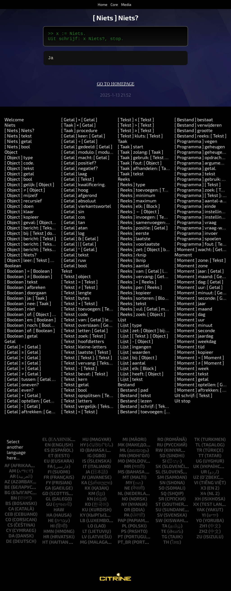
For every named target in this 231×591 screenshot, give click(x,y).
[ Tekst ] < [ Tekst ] (79, 414)
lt (84, 533)
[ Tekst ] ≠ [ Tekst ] (79, 289)
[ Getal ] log (72, 235)
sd (162, 458)
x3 (203, 490)
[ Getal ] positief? (78, 165)
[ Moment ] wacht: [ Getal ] (201, 252)
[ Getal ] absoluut (78, 203)
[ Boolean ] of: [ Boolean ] (30, 333)
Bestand (126, 387)
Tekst (66, 273)
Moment (183, 257)
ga (48, 490)
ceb (9, 516)
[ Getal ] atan (74, 230)
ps (124, 533)
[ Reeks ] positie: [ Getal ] (143, 230)
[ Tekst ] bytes (75, 300)
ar (13, 478)
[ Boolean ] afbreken (25, 289)
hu (85, 442)
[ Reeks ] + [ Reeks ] (137, 284)
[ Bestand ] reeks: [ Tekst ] (200, 138)
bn (14, 500)
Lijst (122, 322)
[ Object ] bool (18, 181)
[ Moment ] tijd (189, 349)
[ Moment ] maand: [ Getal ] (202, 279)
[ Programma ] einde (195, 208)
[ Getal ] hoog (74, 192)
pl (124, 528)
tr (199, 452)
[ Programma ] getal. (195, 170)
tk (197, 442)
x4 (203, 496)
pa (126, 517)
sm (160, 479)
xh (198, 501)
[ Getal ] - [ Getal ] (22, 408)
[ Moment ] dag (189, 316)
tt (201, 458)
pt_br (124, 544)
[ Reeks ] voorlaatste (139, 246)
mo (121, 463)
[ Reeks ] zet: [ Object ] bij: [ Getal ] (152, 252)
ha (49, 517)
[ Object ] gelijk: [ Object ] (29, 187)
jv (84, 479)
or (127, 512)
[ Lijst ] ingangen (134, 349)
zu (199, 539)
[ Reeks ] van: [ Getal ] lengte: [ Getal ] (156, 273)
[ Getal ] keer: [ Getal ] (83, 138)
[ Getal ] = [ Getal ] (23, 371)
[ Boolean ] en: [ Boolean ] (30, 322)
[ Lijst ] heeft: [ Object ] (140, 376)
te (163, 533)
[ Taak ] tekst (131, 176)
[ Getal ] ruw (73, 262)
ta (164, 528)
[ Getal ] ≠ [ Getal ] (23, 376)
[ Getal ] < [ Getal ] (23, 360)
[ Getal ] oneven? (22, 387)
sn (162, 485)
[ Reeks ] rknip (132, 257)
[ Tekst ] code (74, 316)
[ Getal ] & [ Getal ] (79, 241)
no (125, 501)
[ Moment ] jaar (190, 306)
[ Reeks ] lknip (132, 262)
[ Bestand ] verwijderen (198, 127)
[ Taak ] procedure (79, 133)
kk (88, 490)
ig (89, 458)
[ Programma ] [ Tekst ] (197, 187)
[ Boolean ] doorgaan (25, 295)
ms (121, 474)
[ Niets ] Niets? (19, 133)
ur (204, 474)
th (166, 544)
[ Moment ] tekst (191, 376)
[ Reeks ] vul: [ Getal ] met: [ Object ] (153, 311)
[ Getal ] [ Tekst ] (77, 181)
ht (45, 544)
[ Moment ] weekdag (195, 344)
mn (122, 458)
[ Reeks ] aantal (133, 268)
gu (49, 506)
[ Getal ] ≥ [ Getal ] (23, 354)
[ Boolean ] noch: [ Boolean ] (33, 327)
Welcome (14, 122)
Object (11, 154)
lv (84, 539)
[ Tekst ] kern (74, 381)
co (8, 522)
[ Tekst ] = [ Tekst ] (79, 284)
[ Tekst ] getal (75, 387)
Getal (10, 344)
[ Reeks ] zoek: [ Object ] (141, 316)
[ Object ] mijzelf (21, 198)
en (48, 447)
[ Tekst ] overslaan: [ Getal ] (89, 327)
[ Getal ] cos (73, 219)
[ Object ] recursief (23, 203)
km (91, 496)
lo (90, 528)
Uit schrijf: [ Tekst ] (193, 398)
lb (82, 523)
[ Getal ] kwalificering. (83, 187)
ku (85, 512)
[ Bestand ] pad (133, 392)
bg (7, 495)
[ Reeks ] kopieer (134, 295)
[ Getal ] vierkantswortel (86, 208)
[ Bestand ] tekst (134, 398)
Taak (122, 143)
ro (160, 442)
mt (125, 479)
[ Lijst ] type (130, 327)
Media (126, 4)
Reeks (124, 181)
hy (83, 447)
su (158, 512)
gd (45, 496)
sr (161, 501)
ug (199, 463)
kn (90, 501)
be (7, 489)
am (12, 473)
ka (84, 485)
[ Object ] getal (19, 176)
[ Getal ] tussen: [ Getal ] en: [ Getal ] (41, 381)
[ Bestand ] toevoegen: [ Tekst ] (149, 414)
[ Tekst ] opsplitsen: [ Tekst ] (89, 398)
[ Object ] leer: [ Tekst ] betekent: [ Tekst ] (46, 262)
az (7, 484)
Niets (10, 127)
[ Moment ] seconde (194, 333)
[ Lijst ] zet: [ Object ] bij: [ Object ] (151, 333)
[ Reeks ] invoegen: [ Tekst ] (145, 219)
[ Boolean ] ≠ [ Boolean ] (28, 279)
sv (160, 517)
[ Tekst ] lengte (76, 295)
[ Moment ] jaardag (193, 338)
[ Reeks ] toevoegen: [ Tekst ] (147, 192)
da (12, 538)
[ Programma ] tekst (194, 176)
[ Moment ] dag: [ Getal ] (198, 284)
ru (160, 447)
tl (198, 447)
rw (159, 452)
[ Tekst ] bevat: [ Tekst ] (84, 376)
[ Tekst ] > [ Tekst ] (136, 127)
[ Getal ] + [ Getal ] (23, 398)
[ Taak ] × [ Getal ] (78, 127)
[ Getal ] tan (73, 225)
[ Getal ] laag (74, 176)
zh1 (203, 528)
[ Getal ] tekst (75, 257)
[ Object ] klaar (19, 214)
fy (48, 485)
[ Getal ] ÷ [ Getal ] (79, 143)
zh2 (203, 533)
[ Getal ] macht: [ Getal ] (85, 160)
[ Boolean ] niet (20, 311)
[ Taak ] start (130, 149)
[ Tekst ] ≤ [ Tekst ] (136, 122)
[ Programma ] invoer (196, 235)
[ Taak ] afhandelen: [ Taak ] (145, 170)
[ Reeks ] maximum (137, 203)
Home (102, 4)
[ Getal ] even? (19, 392)
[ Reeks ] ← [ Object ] (138, 214)
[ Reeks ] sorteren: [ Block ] (145, 300)
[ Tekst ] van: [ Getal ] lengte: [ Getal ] (98, 322)
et (51, 458)
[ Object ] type (19, 160)
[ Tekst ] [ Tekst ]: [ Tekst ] (86, 360)
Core (114, 4)
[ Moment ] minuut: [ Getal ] (202, 295)
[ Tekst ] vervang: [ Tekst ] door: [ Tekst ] (101, 365)
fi (50, 474)
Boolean (13, 268)
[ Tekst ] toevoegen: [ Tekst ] (89, 311)
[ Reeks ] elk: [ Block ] (139, 208)
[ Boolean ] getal (21, 338)
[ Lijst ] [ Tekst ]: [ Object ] (143, 338)
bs (8, 506)
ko (88, 506)
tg (164, 539)
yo (199, 523)
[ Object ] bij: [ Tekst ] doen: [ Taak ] (39, 235)
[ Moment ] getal (191, 381)
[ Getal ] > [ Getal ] (23, 349)
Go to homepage (115, 87)
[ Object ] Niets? (20, 257)
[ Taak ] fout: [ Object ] (140, 165)
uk (196, 469)
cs (10, 527)
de (9, 543)
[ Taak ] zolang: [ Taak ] (140, 154)
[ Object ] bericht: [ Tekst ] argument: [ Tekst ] (50, 246)
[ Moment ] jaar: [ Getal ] (199, 273)
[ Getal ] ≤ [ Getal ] (23, 365)
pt (120, 539)
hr (46, 539)
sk (158, 469)
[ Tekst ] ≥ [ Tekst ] (136, 133)
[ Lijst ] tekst (130, 381)
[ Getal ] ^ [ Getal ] (79, 252)
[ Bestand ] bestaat (193, 122)
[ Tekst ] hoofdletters (82, 344)
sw (159, 523)
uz (196, 479)
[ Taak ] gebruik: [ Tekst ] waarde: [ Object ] (160, 160)
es (47, 452)
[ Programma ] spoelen (197, 241)
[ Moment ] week (191, 371)
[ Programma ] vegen (195, 143)
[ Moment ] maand (193, 311)
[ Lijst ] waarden (134, 354)
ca (11, 511)
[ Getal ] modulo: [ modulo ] (88, 154)
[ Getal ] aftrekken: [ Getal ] (32, 414)
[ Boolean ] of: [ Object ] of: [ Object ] (41, 316)
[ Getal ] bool (74, 268)
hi (52, 528)
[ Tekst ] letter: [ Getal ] (84, 333)
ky (82, 517)
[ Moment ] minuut (193, 327)
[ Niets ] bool (17, 149)
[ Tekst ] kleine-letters (83, 349)
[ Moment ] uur (189, 322)
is (84, 463)
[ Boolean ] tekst (21, 284)
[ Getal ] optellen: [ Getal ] (31, 403)
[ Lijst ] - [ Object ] (135, 344)
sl (158, 474)
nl (120, 496)
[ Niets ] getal (18, 143)
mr (127, 469)
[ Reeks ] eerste (133, 235)
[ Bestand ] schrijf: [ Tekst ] (145, 408)
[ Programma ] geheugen (199, 149)
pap (122, 523)
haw (59, 512)
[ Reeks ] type (131, 187)
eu (47, 463)
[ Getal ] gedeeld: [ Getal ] (86, 149)
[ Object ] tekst (19, 170)
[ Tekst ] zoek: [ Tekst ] (83, 338)
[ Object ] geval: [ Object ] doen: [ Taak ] (43, 225)
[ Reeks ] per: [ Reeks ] (140, 289)
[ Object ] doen (19, 208)
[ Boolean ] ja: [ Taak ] (26, 300)
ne (127, 490)
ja (88, 474)
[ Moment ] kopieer (193, 354)
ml (123, 452)
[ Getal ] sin (72, 214)
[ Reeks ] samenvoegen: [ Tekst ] (150, 225)
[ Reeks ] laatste (134, 241)
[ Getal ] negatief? (79, 170)
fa (50, 469)
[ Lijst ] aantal (131, 365)
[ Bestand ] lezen (135, 403)
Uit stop (182, 403)
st (158, 506)
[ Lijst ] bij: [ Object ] (137, 360)
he (51, 523)
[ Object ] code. (19, 165)
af (7, 468)
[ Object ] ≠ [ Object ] (25, 192)
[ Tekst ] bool (74, 392)
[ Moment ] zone (191, 268)
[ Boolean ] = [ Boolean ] (28, 273)
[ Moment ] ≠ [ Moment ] (199, 365)
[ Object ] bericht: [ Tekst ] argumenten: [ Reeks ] (53, 230)
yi (204, 517)
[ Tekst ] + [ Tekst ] (79, 306)
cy (8, 533)
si (164, 463)
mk (121, 447)
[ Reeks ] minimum (136, 198)
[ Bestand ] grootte (193, 133)
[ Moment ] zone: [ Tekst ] (200, 262)
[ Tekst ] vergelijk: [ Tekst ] (87, 408)
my (129, 485)
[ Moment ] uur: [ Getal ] (198, 289)
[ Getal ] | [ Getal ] (78, 246)
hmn (48, 533)
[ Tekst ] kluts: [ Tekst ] (140, 138)
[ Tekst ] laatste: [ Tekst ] (86, 354)
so (162, 490)
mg (83, 544)
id (82, 452)
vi (196, 485)
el (45, 442)
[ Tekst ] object (76, 279)
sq (164, 496)
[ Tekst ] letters (76, 403)
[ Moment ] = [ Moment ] (199, 360)
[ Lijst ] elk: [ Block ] (137, 371)
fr (46, 479)
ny (124, 506)
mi (125, 442)
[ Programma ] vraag (195, 225)
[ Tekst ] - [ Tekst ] (79, 371)
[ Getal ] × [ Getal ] (79, 122)
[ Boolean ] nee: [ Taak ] (28, 306)
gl (48, 501)
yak (201, 512)
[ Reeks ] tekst (132, 306)
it (85, 469)
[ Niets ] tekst (18, 138)
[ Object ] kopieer (22, 219)
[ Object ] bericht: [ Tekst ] (30, 241)
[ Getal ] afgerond (79, 198)
